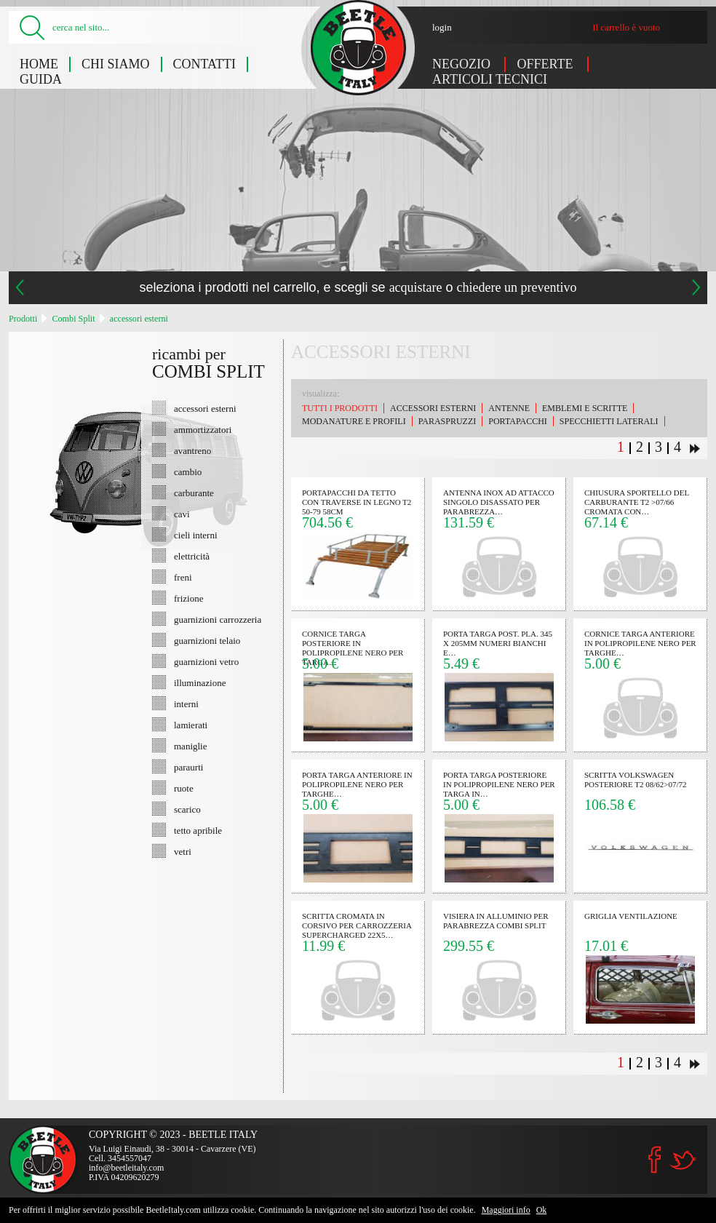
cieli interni (196, 535)
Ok (541, 1210)
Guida (41, 79)
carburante (194, 492)
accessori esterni (139, 319)
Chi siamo (115, 64)
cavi (182, 514)
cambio (188, 471)
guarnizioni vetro (206, 661)
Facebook (654, 1160)
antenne (509, 408)
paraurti (188, 767)
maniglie (190, 746)
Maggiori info (506, 1210)
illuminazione (200, 682)
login (442, 27)
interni (186, 703)
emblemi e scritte (584, 408)
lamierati (190, 725)
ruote (184, 788)
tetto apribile (198, 830)
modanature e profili (354, 421)
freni (183, 577)
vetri (182, 851)
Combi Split (73, 319)
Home (39, 64)
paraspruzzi (447, 421)
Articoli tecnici (489, 79)
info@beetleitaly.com (126, 1168)
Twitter (682, 1160)
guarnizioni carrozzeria (217, 619)
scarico (187, 809)
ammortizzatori (202, 429)
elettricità (192, 556)
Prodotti (23, 319)
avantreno (192, 450)
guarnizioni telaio (207, 640)
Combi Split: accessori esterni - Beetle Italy (358, 47)
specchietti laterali (609, 421)
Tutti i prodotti (340, 408)
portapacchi (517, 421)
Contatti (204, 64)
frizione (188, 598)
